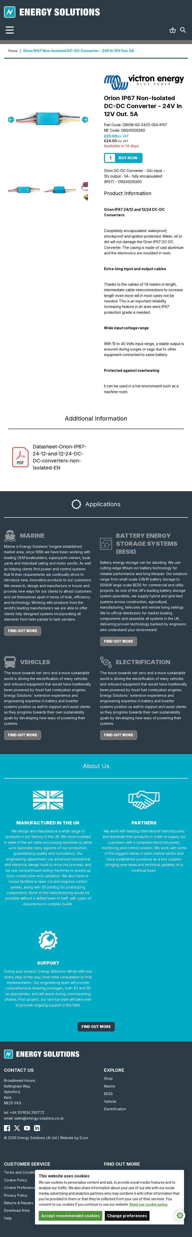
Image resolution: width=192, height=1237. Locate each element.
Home (13, 51)
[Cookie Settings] (180, 1215)
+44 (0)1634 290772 (27, 1112)
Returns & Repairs (18, 1203)
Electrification (115, 1109)
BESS (108, 1094)
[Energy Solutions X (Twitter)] (17, 1128)
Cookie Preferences (21, 1187)
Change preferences (127, 1215)
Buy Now (128, 157)
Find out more (22, 631)
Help (8, 1218)
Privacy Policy (15, 1195)
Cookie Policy (15, 1180)
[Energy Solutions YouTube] (27, 1128)
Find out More (96, 1026)
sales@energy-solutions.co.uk (39, 1118)
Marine (109, 1086)
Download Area (17, 1210)
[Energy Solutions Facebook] (7, 1128)
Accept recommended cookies (70, 1215)
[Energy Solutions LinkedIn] (37, 1128)
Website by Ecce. (74, 1138)
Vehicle (110, 1101)
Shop (108, 1078)
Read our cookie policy (149, 1204)
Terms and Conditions (22, 1172)
